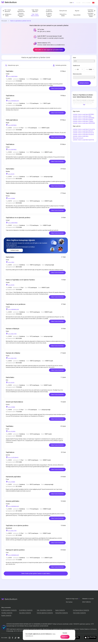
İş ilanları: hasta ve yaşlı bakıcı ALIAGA (83, 119)
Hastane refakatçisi (12, 328)
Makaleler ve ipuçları (88, 598)
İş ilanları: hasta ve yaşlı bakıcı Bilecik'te (83, 131)
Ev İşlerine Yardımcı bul (49, 10)
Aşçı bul (77, 10)
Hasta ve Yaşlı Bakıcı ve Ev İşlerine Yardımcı (20, 280)
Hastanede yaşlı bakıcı (13, 477)
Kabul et (64, 636)
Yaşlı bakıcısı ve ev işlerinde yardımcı (18, 217)
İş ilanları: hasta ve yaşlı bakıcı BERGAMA (83, 118)
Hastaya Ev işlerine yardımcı (15, 550)
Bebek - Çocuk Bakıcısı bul (7, 10)
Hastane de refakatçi (13, 353)
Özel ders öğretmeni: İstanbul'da (45, 612)
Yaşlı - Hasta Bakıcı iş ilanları (35, 15)
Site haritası (69, 602)
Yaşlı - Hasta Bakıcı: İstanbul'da (44, 610)
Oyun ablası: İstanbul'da (25, 612)
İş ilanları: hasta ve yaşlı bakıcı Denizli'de (83, 134)
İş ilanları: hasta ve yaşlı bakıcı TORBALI (83, 121)
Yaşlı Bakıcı (9, 426)
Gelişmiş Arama (84, 83)
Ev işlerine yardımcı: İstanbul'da (9, 610)
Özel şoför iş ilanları (63, 15)
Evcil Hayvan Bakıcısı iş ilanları (91, 15)
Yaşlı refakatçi (10, 193)
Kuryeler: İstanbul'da (6, 615)
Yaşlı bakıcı (9, 71)
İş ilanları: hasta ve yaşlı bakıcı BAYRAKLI (83, 114)
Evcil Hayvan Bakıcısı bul (91, 10)
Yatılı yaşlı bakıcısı (12, 120)
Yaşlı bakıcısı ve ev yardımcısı (15, 304)
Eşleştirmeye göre (12, 65)
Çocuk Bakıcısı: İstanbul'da (25, 610)
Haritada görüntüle (59, 65)
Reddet (65, 633)
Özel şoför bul (63, 10)
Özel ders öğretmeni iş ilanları (21, 15)
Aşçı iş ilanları (77, 15)
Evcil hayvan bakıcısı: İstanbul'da (81, 610)
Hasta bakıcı (10, 169)
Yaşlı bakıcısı (10, 95)
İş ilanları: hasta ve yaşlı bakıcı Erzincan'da (84, 129)
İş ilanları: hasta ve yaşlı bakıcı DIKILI (82, 116)
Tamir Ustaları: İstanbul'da (79, 612)
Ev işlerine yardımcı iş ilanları (49, 15)
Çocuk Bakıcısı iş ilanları (7, 15)
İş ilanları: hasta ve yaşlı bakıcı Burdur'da (83, 132)
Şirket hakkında (86, 602)
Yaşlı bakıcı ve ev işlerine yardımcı (17, 525)
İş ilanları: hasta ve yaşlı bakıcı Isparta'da (83, 139)
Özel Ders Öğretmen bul (21, 10)
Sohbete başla (15, 250)
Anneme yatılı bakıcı (12, 501)
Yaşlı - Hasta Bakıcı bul (35, 10)
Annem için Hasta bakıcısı (14, 402)
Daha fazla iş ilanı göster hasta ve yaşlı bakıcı (35, 573)
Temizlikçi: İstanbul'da (6, 612)
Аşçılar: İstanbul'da (60, 610)
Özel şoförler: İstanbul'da (61, 612)
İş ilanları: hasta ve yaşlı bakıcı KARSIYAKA (84, 123)
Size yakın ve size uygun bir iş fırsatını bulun (49, 49)
